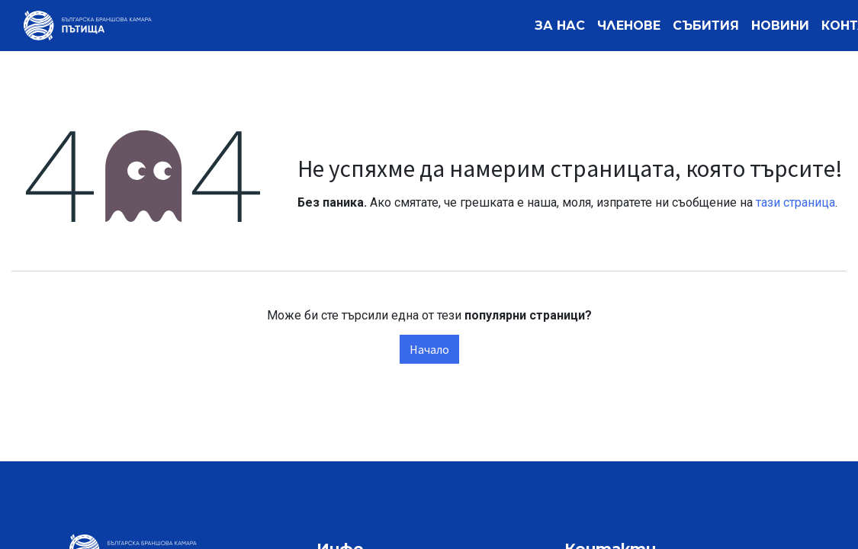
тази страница (795, 202)
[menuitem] (560, 25)
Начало (429, 349)
